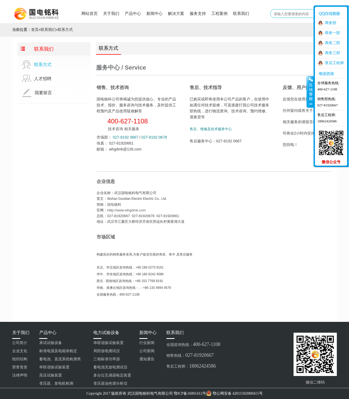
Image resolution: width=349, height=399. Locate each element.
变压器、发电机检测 (56, 383)
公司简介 (19, 343)
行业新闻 (146, 343)
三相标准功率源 (106, 359)
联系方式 (65, 30)
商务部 (330, 23)
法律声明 (19, 375)
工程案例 (219, 13)
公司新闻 (146, 351)
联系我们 (241, 13)
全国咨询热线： (193, 344)
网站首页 (89, 13)
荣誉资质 (19, 367)
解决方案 (176, 13)
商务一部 (332, 33)
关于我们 (111, 13)
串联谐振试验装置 (54, 367)
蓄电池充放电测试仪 (110, 367)
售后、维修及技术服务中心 (211, 129)
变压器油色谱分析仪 (110, 383)
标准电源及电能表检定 (58, 351)
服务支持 (198, 13)
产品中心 (133, 13)
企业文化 (19, 351)
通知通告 (146, 359)
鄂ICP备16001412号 (190, 393)
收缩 (310, 92)
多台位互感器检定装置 (112, 375)
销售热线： (190, 355)
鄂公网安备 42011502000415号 (238, 393)
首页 (35, 30)
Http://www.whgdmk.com (126, 210)
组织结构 (19, 359)
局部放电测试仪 (106, 351)
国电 (110, 204)
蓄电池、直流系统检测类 (60, 359)
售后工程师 (334, 63)
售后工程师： (191, 366)
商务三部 (332, 53)
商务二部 (332, 43)
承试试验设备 (50, 343)
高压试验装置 (50, 375)
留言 (293, 161)
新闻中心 (154, 13)
